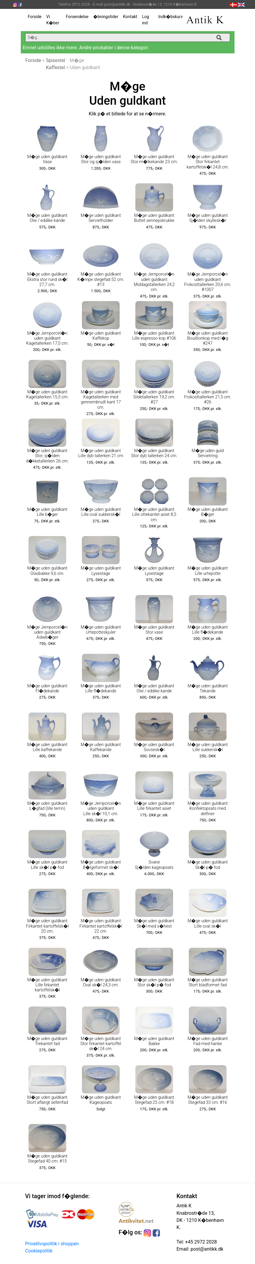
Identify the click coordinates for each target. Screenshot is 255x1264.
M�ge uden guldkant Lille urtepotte (208, 571)
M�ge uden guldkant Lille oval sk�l (208, 923)
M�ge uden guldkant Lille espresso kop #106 (154, 336)
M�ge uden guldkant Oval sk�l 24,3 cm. (101, 982)
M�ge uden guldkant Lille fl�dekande (208, 630)
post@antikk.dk (206, 1249)
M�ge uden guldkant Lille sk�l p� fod (47, 865)
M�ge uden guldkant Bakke (154, 1041)
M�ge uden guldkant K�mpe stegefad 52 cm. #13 (100, 279)
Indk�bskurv (170, 16)
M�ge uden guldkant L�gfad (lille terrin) (47, 806)
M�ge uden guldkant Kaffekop (101, 336)
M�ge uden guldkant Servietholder (101, 218)
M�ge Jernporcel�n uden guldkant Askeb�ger (47, 632)
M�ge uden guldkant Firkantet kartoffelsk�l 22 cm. (101, 926)
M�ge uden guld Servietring (207, 453)
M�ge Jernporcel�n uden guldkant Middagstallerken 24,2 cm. (154, 282)
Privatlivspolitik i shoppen (52, 1243)
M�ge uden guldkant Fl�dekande (47, 688)
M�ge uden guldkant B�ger (208, 512)
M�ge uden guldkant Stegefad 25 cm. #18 (154, 1100)
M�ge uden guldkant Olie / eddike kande (47, 218)
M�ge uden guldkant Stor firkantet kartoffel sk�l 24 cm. (100, 1044)
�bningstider (105, 16)
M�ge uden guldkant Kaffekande (101, 747)
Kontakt (130, 16)
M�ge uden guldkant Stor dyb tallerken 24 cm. (154, 453)
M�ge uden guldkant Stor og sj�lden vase (101, 159)
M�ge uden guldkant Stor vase (154, 630)
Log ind (145, 19)
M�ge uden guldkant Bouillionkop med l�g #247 (207, 338)
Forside (35, 16)
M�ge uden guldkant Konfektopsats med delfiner (208, 808)
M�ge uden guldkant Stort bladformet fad (208, 982)
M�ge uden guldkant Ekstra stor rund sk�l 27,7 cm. (47, 279)
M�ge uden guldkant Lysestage (101, 571)
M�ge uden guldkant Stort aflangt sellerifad (47, 1100)
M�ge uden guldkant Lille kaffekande (47, 747)
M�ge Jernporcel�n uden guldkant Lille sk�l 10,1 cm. (101, 808)
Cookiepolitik (39, 1251)
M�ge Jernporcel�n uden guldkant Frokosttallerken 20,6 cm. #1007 (207, 282)
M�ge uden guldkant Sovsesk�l (154, 747)
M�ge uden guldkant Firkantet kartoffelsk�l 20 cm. (47, 926)
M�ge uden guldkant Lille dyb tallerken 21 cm (100, 453)
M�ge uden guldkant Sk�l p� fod (208, 865)
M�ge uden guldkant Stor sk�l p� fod (154, 982)
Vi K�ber (52, 19)
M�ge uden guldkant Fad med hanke (208, 1041)
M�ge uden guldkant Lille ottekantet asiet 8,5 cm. (154, 514)
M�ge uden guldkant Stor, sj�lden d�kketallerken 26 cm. (47, 456)
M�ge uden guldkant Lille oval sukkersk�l (101, 512)
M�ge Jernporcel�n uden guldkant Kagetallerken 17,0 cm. (47, 338)
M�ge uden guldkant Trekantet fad (47, 1041)
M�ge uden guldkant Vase (47, 159)
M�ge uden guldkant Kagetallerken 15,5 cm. (47, 394)
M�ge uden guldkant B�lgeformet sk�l (101, 865)
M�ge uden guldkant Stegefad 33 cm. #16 (208, 1100)
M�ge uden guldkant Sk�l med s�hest (154, 923)
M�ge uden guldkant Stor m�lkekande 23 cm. (154, 159)
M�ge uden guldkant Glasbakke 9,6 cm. (47, 571)
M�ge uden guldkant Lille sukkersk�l (208, 747)
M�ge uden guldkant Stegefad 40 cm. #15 (47, 1159)
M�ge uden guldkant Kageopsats (101, 1100)
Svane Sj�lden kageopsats (154, 865)
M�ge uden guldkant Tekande (208, 688)
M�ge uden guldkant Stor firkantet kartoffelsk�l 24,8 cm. (207, 162)
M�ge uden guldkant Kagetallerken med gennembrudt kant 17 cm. (101, 399)
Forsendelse (77, 16)
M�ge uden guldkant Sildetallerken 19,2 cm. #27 (154, 397)
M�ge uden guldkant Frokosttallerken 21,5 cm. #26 (207, 397)
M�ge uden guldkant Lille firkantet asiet (154, 806)
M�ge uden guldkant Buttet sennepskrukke (154, 218)
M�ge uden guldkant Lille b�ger (47, 512)
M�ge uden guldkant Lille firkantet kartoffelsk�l (47, 985)
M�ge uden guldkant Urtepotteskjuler (101, 630)
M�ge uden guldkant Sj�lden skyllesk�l (208, 218)
